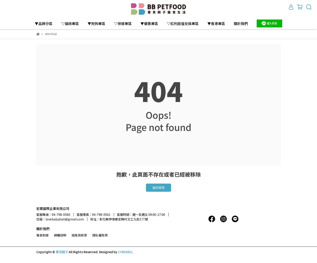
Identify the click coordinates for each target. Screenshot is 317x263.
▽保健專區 (123, 23)
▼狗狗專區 (96, 23)
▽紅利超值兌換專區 (183, 23)
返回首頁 (158, 187)
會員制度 (42, 235)
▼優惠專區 (149, 23)
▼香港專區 (216, 23)
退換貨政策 (79, 235)
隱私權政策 (100, 235)
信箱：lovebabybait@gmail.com (60, 219)
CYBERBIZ (125, 252)
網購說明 (60, 235)
